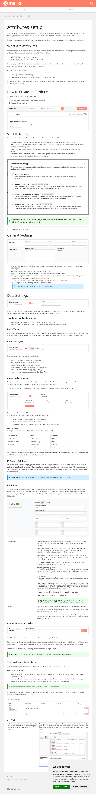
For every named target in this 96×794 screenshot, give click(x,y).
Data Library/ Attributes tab (60, 280)
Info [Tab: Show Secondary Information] (24, 9)
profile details (43, 278)
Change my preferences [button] (79, 786)
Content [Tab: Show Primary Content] (72, 9)
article (74, 477)
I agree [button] (57, 786)
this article (50, 286)
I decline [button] (65, 786)
